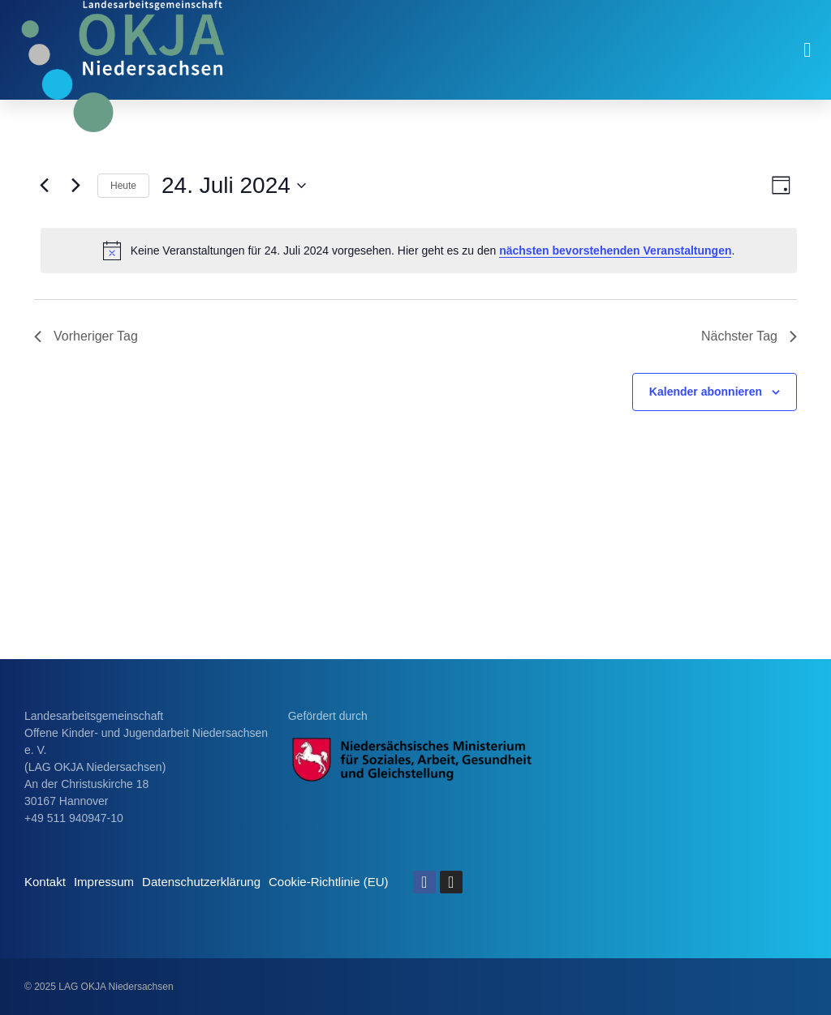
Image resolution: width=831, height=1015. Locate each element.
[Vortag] (44, 185)
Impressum (104, 882)
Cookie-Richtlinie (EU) (329, 882)
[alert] (419, 250)
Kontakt (45, 882)
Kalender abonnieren (705, 391)
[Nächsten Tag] (75, 185)
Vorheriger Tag (86, 336)
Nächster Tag (749, 336)
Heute (123, 185)
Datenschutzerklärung (201, 882)
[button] (807, 50)
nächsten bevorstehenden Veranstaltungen (615, 250)
